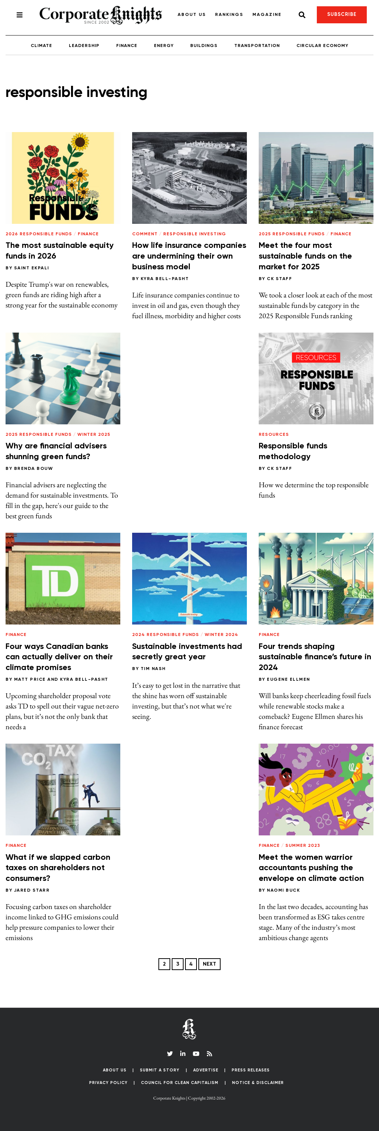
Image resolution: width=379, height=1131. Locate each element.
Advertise (205, 1070)
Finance (126, 46)
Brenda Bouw (33, 469)
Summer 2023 (302, 846)
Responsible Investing (194, 234)
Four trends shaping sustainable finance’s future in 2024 (315, 657)
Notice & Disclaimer (258, 1083)
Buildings (204, 46)
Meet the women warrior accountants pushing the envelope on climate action (311, 868)
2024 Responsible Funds (165, 635)
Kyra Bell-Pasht (165, 279)
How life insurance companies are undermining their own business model (189, 256)
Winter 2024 (221, 635)
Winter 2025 (93, 434)
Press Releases (251, 1070)
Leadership (84, 46)
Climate (41, 46)
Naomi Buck (283, 890)
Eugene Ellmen (288, 679)
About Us (192, 15)
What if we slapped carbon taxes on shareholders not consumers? (58, 868)
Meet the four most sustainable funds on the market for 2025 (305, 256)
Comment (145, 234)
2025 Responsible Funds (292, 234)
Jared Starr (32, 890)
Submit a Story (160, 1070)
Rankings (229, 15)
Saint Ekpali (31, 268)
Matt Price (30, 679)
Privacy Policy (108, 1083)
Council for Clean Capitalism (179, 1083)
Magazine (267, 15)
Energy (164, 46)
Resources (274, 434)
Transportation (257, 46)
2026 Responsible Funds (39, 234)
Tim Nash (153, 669)
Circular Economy (322, 46)
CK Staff (279, 279)
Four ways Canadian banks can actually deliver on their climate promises (59, 657)
